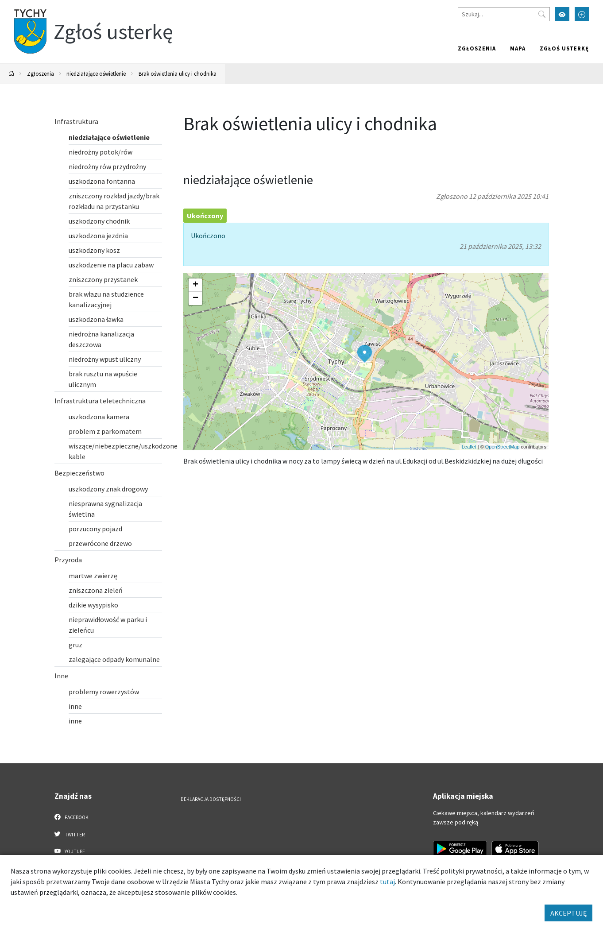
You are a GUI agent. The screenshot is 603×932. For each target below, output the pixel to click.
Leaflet (469, 446)
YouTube (69, 851)
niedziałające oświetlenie (96, 73)
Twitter (69, 834)
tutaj (387, 881)
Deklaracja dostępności (211, 799)
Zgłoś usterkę (564, 48)
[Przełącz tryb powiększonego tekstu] (582, 14)
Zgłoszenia (477, 48)
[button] (364, 354)
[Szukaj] (504, 14)
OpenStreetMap (502, 446)
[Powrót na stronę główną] (11, 74)
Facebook (71, 817)
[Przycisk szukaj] (542, 14)
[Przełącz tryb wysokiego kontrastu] (562, 14)
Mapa (518, 48)
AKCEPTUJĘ (568, 913)
